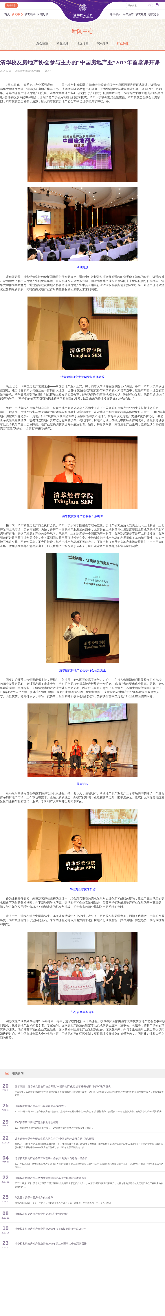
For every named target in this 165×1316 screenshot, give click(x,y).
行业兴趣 (123, 43)
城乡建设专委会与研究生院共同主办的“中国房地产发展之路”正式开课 (54, 1138)
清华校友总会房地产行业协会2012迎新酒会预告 (42, 1214)
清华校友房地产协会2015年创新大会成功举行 (40, 1106)
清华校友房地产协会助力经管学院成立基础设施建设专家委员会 (51, 1178)
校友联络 (30, 14)
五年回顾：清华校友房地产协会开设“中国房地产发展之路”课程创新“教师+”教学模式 (63, 1086)
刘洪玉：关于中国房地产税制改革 (34, 1197)
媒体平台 (115, 14)
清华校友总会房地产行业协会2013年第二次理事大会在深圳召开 (51, 1243)
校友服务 (140, 14)
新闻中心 (17, 14)
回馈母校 (42, 14)
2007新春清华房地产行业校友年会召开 (36, 1122)
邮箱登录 (11, 5)
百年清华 (128, 14)
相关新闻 (14, 1073)
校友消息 (62, 43)
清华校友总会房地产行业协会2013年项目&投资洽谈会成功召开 (50, 1228)
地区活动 (82, 43)
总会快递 (42, 43)
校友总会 (153, 14)
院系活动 (103, 43)
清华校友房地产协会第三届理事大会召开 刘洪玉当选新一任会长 (51, 1158)
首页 (7, 14)
